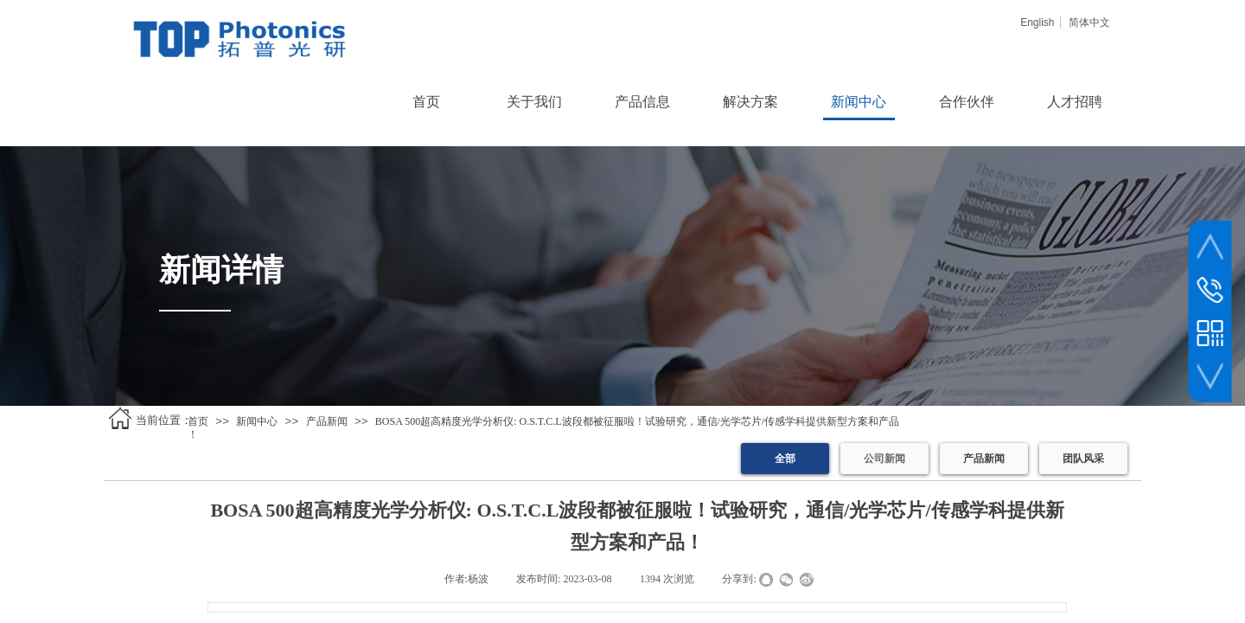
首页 (198, 421)
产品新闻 (327, 421)
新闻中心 (257, 421)
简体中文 (1089, 22)
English (1037, 22)
